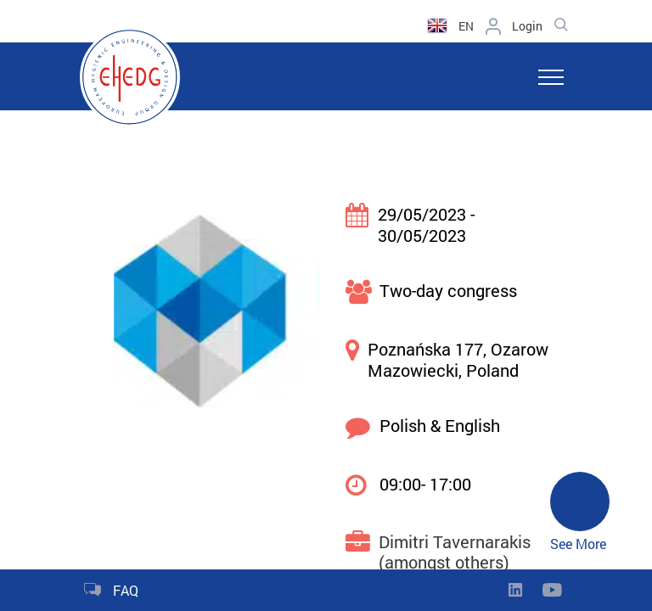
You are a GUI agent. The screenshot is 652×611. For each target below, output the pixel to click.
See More (580, 512)
